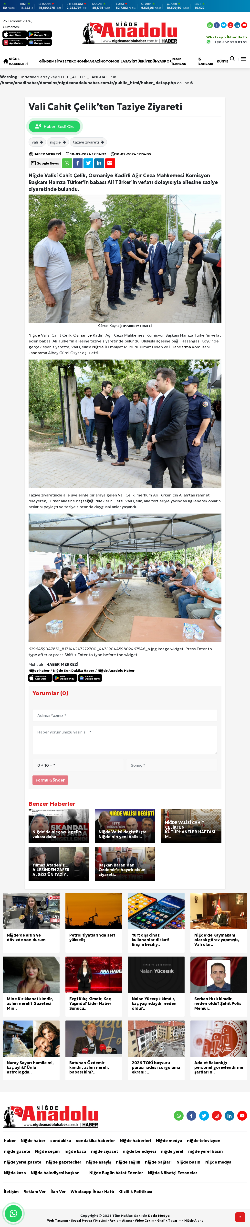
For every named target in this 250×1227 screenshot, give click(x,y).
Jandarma (181, 346)
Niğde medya (169, 1140)
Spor (167, 61)
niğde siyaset (104, 1151)
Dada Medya (159, 1215)
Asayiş (129, 61)
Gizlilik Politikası (135, 1191)
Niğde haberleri (18, 61)
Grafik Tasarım (169, 1220)
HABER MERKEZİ (45, 154)
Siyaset (61, 61)
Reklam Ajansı (121, 1220)
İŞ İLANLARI (205, 61)
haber (10, 1140)
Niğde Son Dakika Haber (73, 670)
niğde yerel (172, 1151)
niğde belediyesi (139, 1151)
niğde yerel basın (205, 1151)
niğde (58, 142)
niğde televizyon (203, 1140)
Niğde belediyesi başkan (55, 1172)
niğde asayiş (98, 1162)
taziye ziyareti (88, 142)
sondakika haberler (95, 1140)
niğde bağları (158, 1162)
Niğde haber (39, 670)
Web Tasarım (57, 1220)
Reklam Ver (34, 1191)
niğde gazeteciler (63, 1162)
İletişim (11, 1191)
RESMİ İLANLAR (179, 61)
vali (37, 142)
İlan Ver (58, 1191)
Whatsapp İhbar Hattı (92, 1191)
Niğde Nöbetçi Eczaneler (172, 1172)
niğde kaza (75, 1151)
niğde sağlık (128, 1162)
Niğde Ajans (193, 1220)
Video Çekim (144, 1220)
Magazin (94, 61)
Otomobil (113, 61)
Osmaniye (82, 335)
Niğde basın (188, 1162)
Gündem (46, 61)
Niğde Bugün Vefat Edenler (116, 1172)
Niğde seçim (47, 1151)
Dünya (156, 61)
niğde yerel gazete (22, 1162)
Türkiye (142, 61)
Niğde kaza (15, 1172)
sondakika (60, 1140)
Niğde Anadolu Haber (116, 670)
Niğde (34, 335)
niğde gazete (17, 1151)
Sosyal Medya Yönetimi (89, 1220)
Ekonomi (77, 61)
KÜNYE (223, 61)
